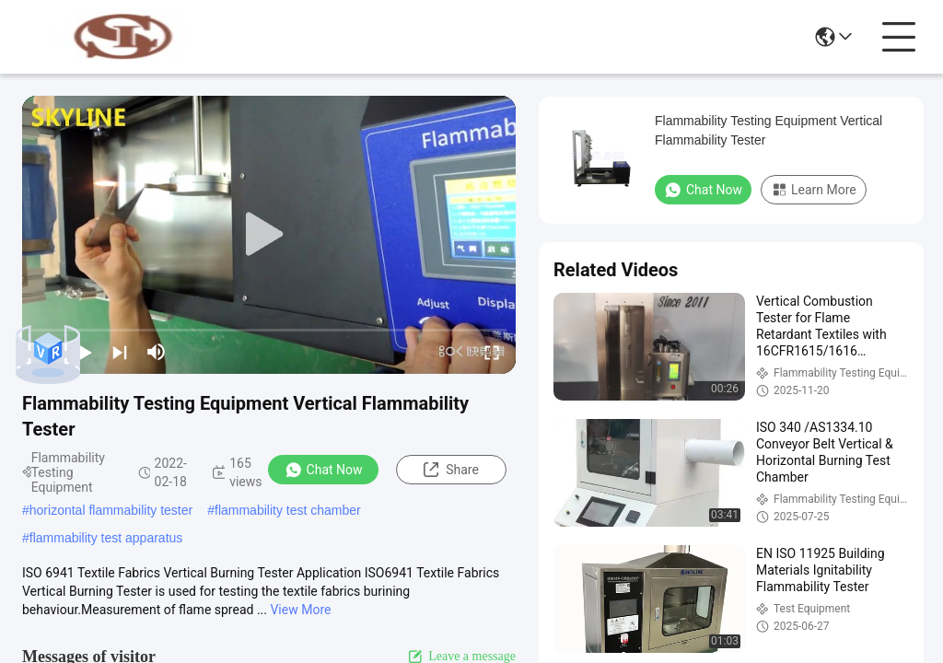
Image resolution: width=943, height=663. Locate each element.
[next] (119, 352)
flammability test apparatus (106, 537)
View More (300, 609)
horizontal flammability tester (110, 510)
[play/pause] (82, 352)
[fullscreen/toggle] (491, 352)
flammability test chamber (288, 510)
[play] (269, 235)
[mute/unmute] (156, 352)
